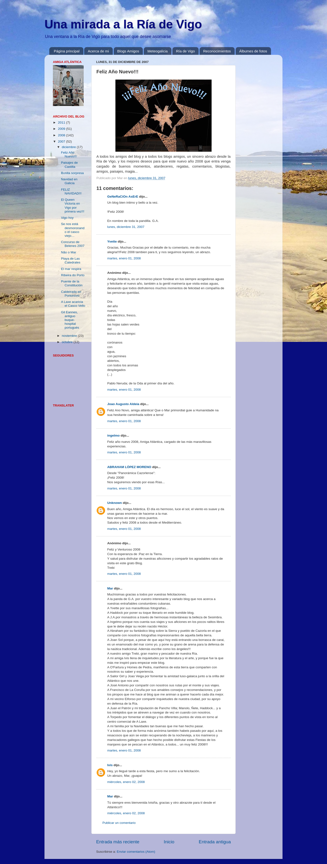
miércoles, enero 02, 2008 (126, 782)
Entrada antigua (215, 841)
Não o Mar (68, 252)
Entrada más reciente (117, 841)
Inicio (169, 841)
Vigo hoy (67, 217)
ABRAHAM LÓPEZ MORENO (129, 467)
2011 (62, 122)
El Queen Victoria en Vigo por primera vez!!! (72, 205)
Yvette (112, 241)
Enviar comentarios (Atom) (136, 851)
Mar (110, 588)
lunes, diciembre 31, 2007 (126, 227)
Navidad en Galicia (69, 181)
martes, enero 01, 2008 (124, 258)
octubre (68, 342)
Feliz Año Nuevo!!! (69, 154)
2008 (62, 135)
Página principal (67, 51)
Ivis (110, 765)
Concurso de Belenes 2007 (73, 244)
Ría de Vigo (185, 51)
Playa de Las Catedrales (70, 260)
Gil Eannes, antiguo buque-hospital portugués (70, 320)
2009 (62, 129)
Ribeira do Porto (73, 275)
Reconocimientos (217, 51)
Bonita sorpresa (72, 173)
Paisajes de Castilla (69, 164)
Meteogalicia (157, 51)
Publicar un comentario (119, 823)
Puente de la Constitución (71, 283)
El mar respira (71, 269)
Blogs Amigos (128, 51)
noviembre (70, 336)
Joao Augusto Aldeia (123, 404)
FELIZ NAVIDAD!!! (71, 191)
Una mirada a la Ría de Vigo (123, 24)
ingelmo (113, 435)
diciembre (69, 147)
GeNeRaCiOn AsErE (122, 196)
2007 (62, 141)
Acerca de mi (98, 51)
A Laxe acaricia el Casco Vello (73, 303)
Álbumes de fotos (253, 51)
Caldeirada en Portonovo (71, 293)
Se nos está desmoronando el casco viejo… (73, 230)
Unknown (114, 503)
